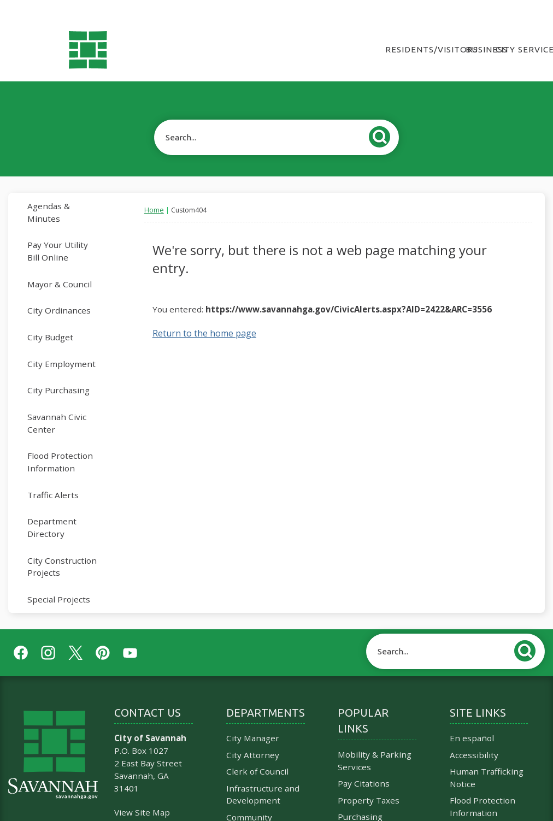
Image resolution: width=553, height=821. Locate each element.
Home (154, 191)
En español (472, 719)
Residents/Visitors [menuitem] (424, 31)
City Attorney (252, 736)
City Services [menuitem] (520, 31)
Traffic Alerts (53, 476)
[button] (382, 116)
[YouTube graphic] (130, 634)
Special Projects (58, 580)
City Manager (252, 719)
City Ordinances (59, 291)
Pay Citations (364, 764)
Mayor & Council (59, 265)
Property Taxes (368, 781)
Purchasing (360, 798)
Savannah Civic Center (56, 404)
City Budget (50, 318)
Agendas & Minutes (48, 193)
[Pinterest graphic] (103, 634)
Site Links (478, 694)
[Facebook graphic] (21, 634)
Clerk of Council (257, 752)
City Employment (61, 345)
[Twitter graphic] (75, 634)
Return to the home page (204, 315)
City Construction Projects (62, 548)
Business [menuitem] (480, 31)
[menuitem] (67, 193)
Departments (265, 694)
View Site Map (142, 793)
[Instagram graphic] (48, 634)
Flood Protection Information (60, 443)
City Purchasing (58, 371)
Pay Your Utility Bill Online (57, 232)
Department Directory (52, 509)
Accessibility (474, 736)
